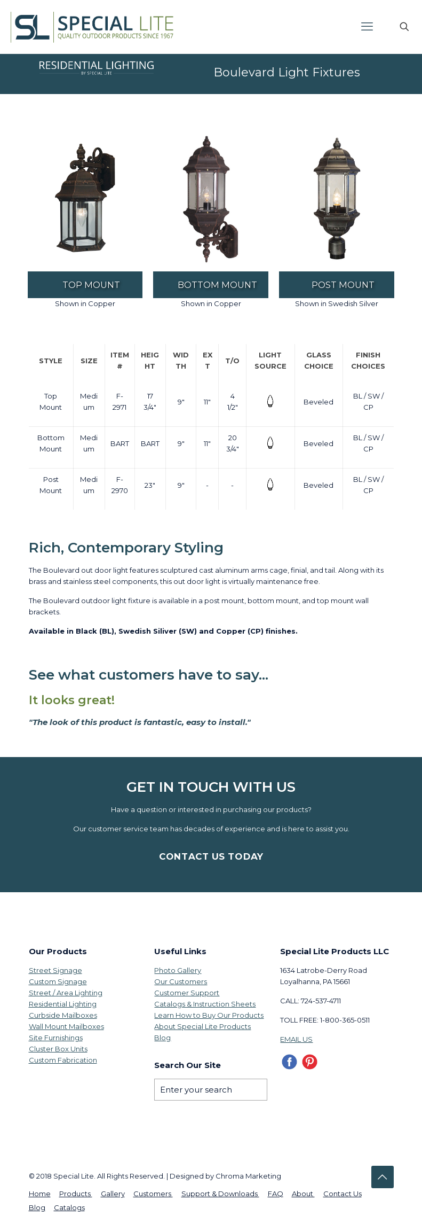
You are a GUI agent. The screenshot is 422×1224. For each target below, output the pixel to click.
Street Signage (55, 970)
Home (40, 1193)
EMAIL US (296, 1039)
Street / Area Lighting (65, 992)
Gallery (113, 1193)
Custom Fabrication (63, 1060)
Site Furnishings (56, 1037)
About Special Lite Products (202, 1026)
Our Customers (180, 981)
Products (75, 1193)
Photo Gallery (177, 970)
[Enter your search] (210, 1090)
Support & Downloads (220, 1193)
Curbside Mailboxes (63, 1015)
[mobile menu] (367, 27)
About (303, 1193)
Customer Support (186, 992)
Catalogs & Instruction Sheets (205, 1004)
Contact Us (342, 1193)
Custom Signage (58, 981)
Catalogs (69, 1207)
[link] (85, 200)
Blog (162, 1037)
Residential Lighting (63, 1004)
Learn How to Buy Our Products (209, 1015)
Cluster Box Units (58, 1048)
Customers (153, 1193)
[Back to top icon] (382, 1177)
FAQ (275, 1193)
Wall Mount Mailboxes (66, 1026)
